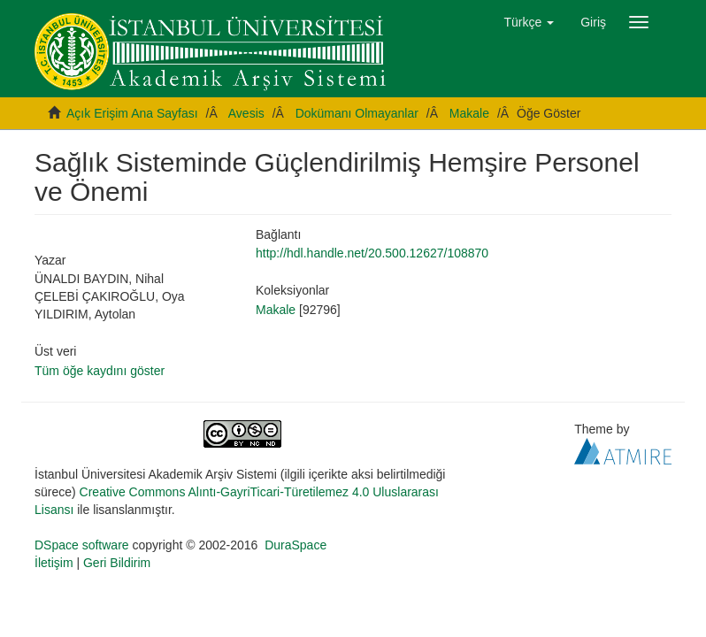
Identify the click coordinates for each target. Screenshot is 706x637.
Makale (469, 113)
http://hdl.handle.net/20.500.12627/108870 (372, 253)
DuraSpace (295, 545)
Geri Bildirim (116, 563)
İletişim (54, 563)
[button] (529, 22)
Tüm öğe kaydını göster (100, 371)
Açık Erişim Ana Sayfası (132, 113)
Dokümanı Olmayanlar (356, 113)
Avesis (246, 113)
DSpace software (82, 545)
